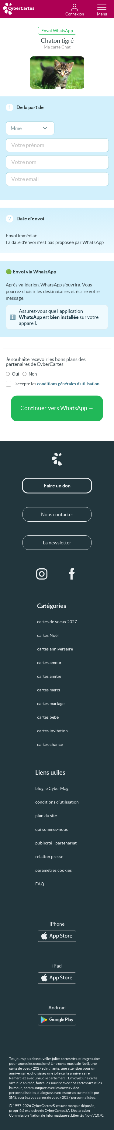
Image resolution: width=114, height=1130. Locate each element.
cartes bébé (48, 717)
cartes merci (48, 689)
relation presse (49, 856)
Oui (15, 373)
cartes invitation (52, 730)
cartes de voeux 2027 (57, 621)
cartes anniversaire (55, 649)
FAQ (39, 883)
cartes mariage (50, 703)
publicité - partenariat (56, 843)
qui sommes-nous (51, 829)
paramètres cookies (53, 870)
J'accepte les (56, 383)
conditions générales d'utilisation (68, 383)
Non (33, 373)
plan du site (46, 815)
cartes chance (50, 744)
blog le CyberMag (51, 788)
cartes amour (49, 662)
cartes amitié (49, 676)
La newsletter (57, 542)
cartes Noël (48, 635)
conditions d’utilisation (57, 802)
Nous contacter (57, 514)
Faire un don (57, 485)
